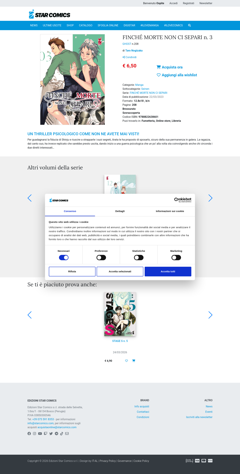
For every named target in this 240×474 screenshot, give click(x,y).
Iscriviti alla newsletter (199, 417)
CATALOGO (85, 25)
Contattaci (143, 411)
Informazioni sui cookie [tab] (170, 211)
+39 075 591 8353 (43, 419)
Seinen (145, 88)
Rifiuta (72, 271)
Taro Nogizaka (133, 50)
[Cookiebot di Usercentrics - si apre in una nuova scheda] (176, 200)
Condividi (129, 57)
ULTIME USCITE (52, 25)
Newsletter (206, 3)
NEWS (34, 25)
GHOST (127, 43)
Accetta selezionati (120, 271)
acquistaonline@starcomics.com (57, 427)
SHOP (70, 25)
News (209, 406)
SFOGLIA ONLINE (108, 25)
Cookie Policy (141, 461)
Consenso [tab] (70, 211)
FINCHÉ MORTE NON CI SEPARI (148, 92)
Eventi (208, 411)
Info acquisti (141, 406)
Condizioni (143, 417)
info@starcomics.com (41, 423)
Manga (139, 84)
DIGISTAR (129, 25)
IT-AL (95, 461)
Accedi (174, 3)
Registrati (188, 3)
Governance (125, 461)
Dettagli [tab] (120, 211)
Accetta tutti (168, 271)
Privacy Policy (108, 461)
